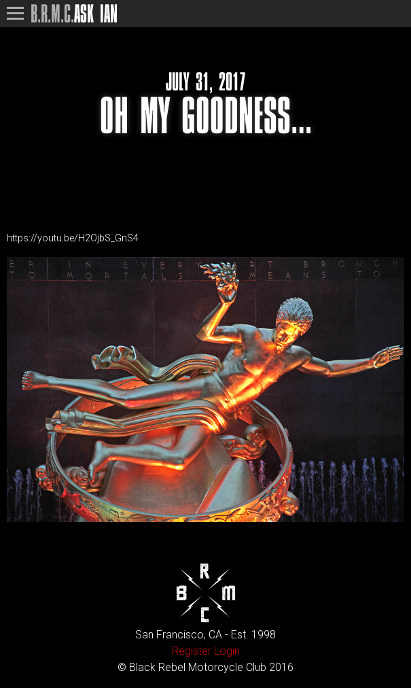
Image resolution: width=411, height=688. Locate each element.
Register (191, 650)
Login (227, 650)
